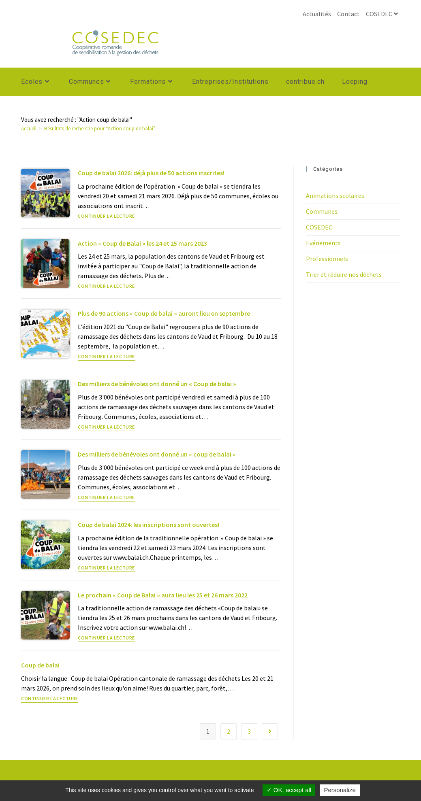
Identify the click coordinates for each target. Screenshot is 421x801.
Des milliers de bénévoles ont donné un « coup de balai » (157, 454)
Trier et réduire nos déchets (344, 274)
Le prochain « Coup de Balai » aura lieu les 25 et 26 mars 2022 (163, 595)
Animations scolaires (335, 195)
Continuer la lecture (106, 216)
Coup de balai (40, 665)
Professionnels (327, 259)
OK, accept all (289, 789)
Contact (348, 14)
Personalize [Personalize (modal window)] (339, 789)
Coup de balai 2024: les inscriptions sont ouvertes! (148, 525)
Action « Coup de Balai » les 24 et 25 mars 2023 (142, 243)
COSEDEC (383, 14)
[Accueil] (28, 128)
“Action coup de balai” (100, 128)
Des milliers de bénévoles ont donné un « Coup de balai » (157, 384)
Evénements (323, 243)
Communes (322, 211)
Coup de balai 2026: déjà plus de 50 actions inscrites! (151, 173)
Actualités (317, 14)
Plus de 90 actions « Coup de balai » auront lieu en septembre (164, 313)
